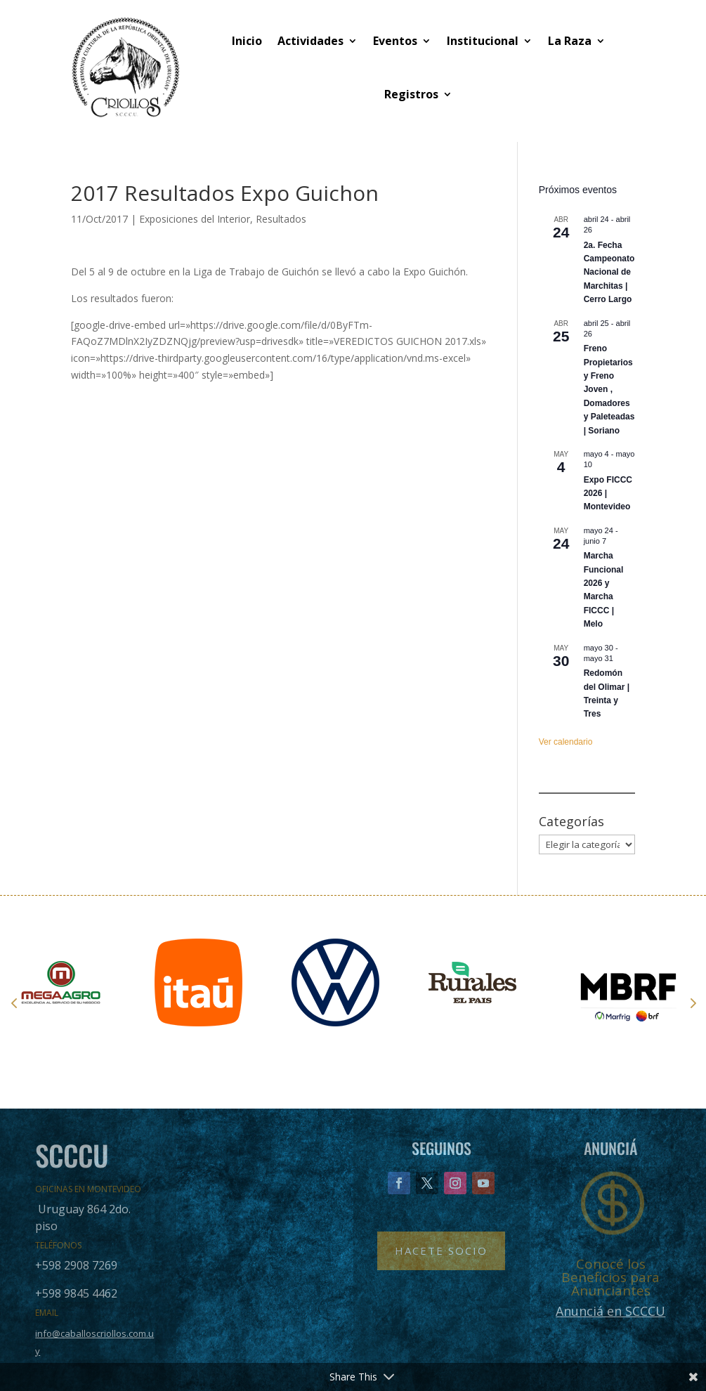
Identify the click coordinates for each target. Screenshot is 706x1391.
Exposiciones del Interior (194, 219)
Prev (14, 1002)
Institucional (482, 40)
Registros (411, 94)
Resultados (281, 219)
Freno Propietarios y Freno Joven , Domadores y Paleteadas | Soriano (609, 390)
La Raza (569, 40)
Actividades (310, 40)
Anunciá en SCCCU (610, 1310)
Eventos (395, 40)
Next (692, 1002)
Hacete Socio (441, 1250)
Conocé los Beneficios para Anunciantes (610, 1277)
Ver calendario (566, 742)
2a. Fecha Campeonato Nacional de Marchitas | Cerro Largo (609, 272)
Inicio (247, 40)
